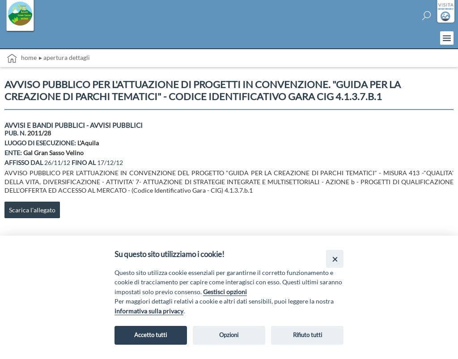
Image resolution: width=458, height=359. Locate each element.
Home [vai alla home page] (22, 58)
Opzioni (228, 334)
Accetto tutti (150, 334)
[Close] (335, 258)
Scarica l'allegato (32, 210)
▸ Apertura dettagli (64, 57)
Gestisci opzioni (225, 292)
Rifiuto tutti (307, 334)
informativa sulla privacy (148, 311)
